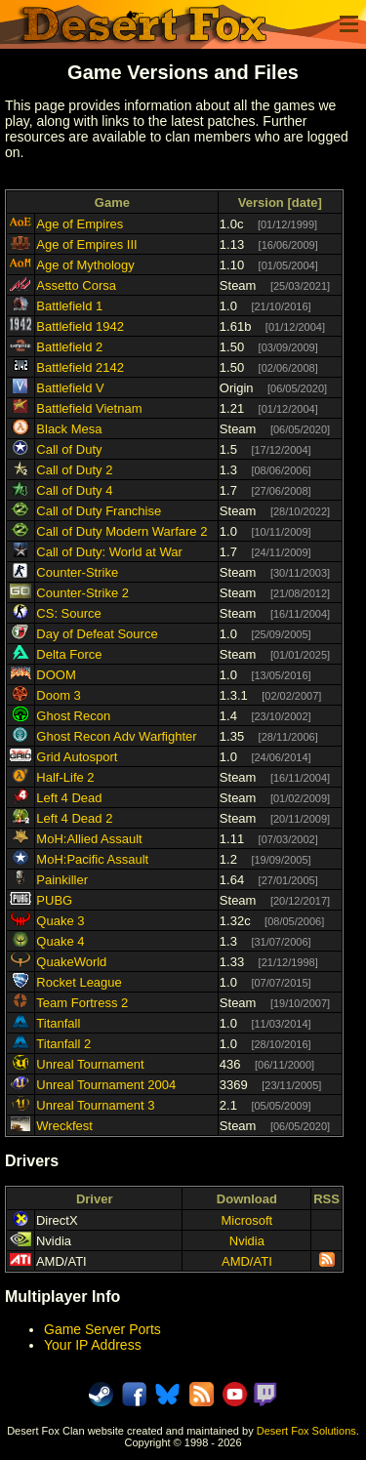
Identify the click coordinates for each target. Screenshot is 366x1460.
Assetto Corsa (76, 285)
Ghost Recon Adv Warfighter (116, 736)
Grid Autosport (76, 757)
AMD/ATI (247, 1261)
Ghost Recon (73, 716)
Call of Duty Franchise (98, 511)
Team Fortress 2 (82, 1002)
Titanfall (58, 1023)
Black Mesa (69, 429)
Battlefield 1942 (80, 326)
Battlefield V (69, 388)
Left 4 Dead (69, 798)
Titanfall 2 (63, 1043)
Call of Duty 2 (74, 470)
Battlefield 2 (69, 347)
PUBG (54, 900)
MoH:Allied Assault (89, 838)
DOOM (55, 675)
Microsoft (247, 1220)
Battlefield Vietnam (89, 408)
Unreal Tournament (89, 1064)
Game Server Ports (102, 1329)
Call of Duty (69, 449)
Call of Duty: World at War (109, 552)
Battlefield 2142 (80, 367)
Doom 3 (58, 695)
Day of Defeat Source (96, 634)
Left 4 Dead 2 (74, 818)
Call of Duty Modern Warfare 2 (121, 531)
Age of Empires (79, 224)
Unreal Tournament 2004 (106, 1084)
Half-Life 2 (65, 777)
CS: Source (68, 613)
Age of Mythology (85, 265)
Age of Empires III (86, 244)
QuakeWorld (71, 961)
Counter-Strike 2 (82, 593)
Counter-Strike (77, 572)
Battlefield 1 (69, 306)
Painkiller (62, 879)
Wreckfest (64, 1125)
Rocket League (78, 982)
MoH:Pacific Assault (92, 859)
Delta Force (69, 654)
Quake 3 (60, 920)
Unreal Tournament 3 (95, 1105)
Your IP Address (93, 1345)
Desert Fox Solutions (306, 1431)
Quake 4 (60, 941)
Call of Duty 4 (74, 490)
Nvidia (246, 1241)
